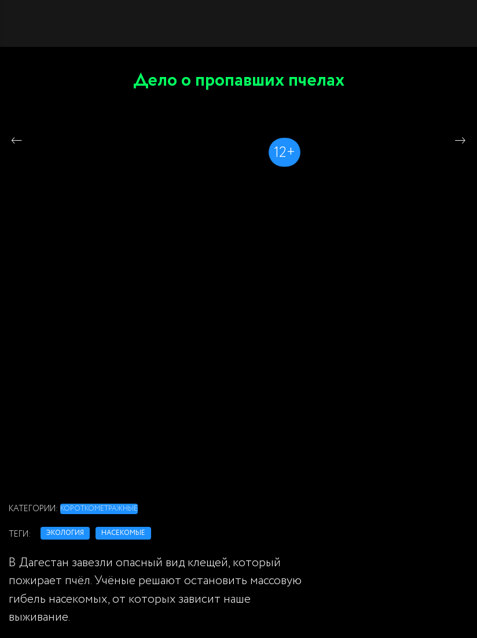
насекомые (123, 533)
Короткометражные (99, 509)
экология (65, 533)
